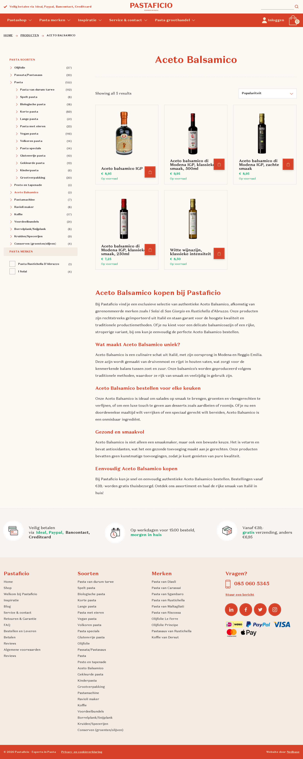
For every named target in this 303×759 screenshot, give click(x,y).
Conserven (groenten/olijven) (35, 243)
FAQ (7, 625)
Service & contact (125, 20)
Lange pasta (29, 119)
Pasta (18, 82)
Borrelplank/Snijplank (30, 229)
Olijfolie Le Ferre (165, 619)
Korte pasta (29, 111)
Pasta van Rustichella (168, 600)
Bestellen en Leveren (20, 631)
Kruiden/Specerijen (28, 236)
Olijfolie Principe (165, 625)
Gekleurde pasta (32, 163)
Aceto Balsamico (26, 192)
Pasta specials (30, 148)
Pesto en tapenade (28, 185)
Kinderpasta (29, 170)
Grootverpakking (32, 177)
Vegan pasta (29, 133)
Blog (7, 606)
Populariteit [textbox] (252, 93)
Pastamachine (24, 199)
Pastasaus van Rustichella (171, 631)
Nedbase (293, 752)
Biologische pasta (32, 104)
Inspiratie (87, 20)
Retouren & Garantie (20, 619)
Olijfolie (19, 67)
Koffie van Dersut (165, 637)
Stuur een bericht (239, 594)
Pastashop (16, 20)
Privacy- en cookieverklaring (81, 752)
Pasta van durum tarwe (37, 89)
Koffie (18, 214)
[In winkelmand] (150, 172)
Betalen (9, 637)
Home (8, 582)
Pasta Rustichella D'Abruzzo (38, 264)
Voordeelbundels (26, 221)
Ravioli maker (24, 207)
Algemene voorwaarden (22, 649)
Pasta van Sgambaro (168, 594)
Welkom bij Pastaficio (20, 594)
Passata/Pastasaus (28, 75)
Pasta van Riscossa (166, 612)
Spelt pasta (28, 97)
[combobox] (268, 93)
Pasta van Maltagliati (168, 606)
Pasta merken (52, 20)
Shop (8, 588)
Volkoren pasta (31, 141)
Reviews (10, 643)
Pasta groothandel (172, 20)
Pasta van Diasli (164, 582)
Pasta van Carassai (166, 588)
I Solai (22, 271)
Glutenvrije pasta (32, 155)
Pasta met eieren (32, 126)
